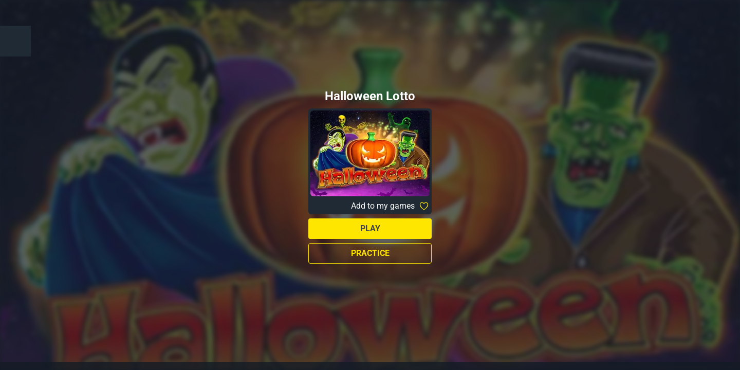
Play (370, 228)
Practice (370, 253)
